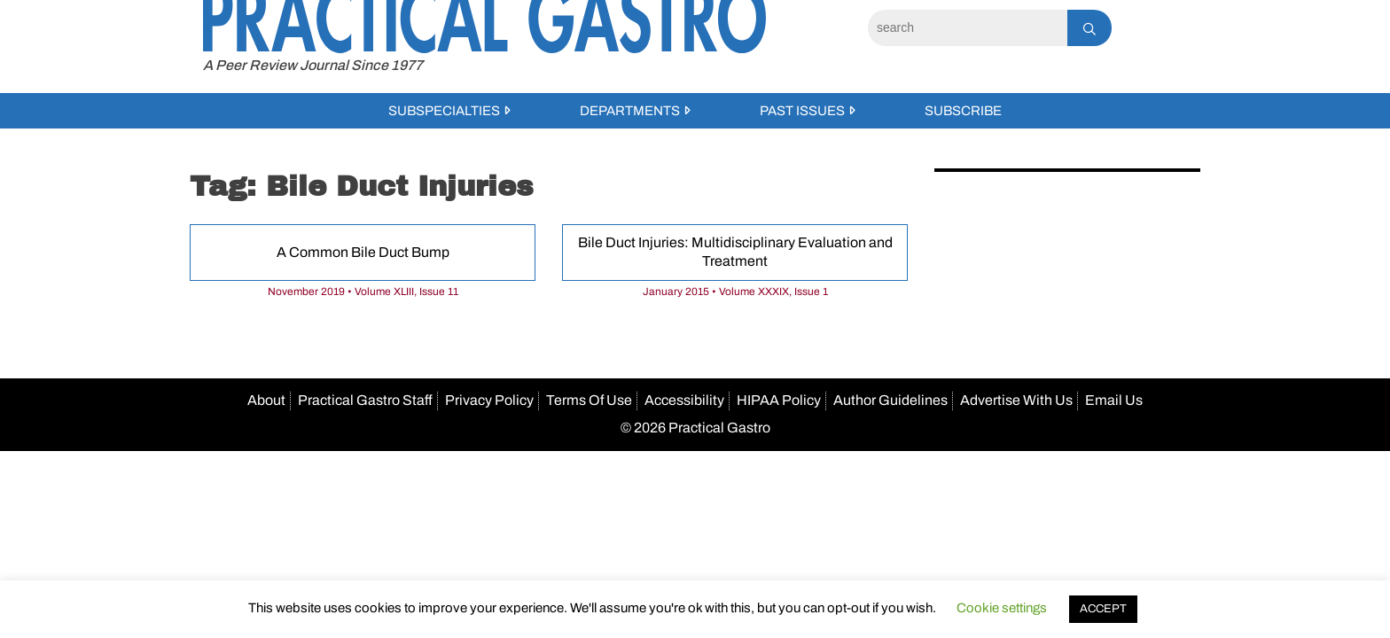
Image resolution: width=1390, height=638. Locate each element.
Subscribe (963, 111)
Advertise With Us (1016, 400)
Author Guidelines (890, 400)
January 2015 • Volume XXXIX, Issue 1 (735, 291)
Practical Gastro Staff (365, 400)
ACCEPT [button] (1103, 609)
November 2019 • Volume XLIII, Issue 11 (363, 291)
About (266, 400)
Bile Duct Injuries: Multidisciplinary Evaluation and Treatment (735, 251)
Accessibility (684, 400)
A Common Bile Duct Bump (363, 252)
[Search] (967, 28)
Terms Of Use (589, 400)
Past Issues (802, 111)
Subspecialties (444, 111)
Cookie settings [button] (1002, 608)
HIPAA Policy (779, 400)
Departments (630, 111)
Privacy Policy (489, 400)
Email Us (1114, 400)
